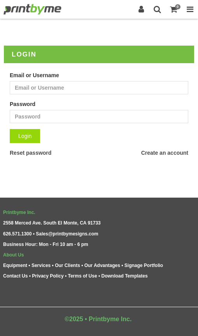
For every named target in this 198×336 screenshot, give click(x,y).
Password (22, 104)
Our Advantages (102, 265)
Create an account (164, 153)
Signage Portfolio (143, 265)
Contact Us (15, 276)
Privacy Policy (47, 276)
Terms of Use (82, 276)
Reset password (30, 153)
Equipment (15, 265)
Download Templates (125, 276)
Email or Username (34, 75)
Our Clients (67, 265)
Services (41, 265)
